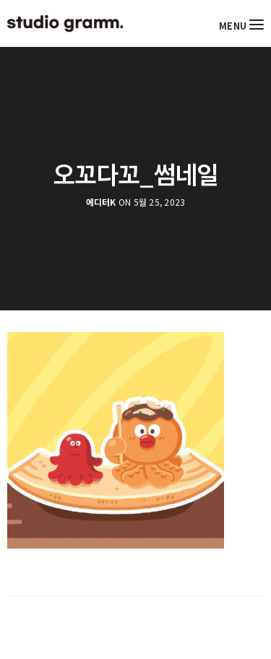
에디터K (101, 202)
